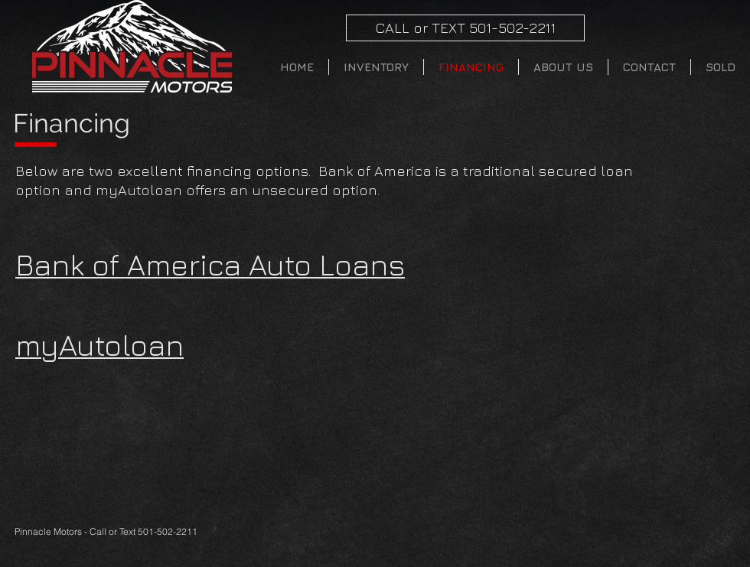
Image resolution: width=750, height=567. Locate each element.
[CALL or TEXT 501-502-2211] (465, 28)
